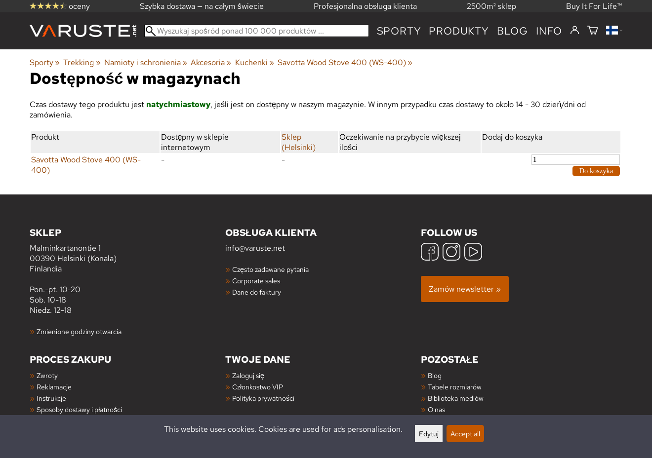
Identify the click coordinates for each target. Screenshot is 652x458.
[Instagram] (451, 253)
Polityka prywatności (263, 398)
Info (549, 31)
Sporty (399, 31)
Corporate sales (256, 280)
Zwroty (47, 375)
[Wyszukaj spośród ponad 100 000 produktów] (256, 31)
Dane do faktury (256, 292)
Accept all (465, 433)
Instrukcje (51, 398)
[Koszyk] (592, 31)
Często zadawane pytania (270, 269)
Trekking (81, 62)
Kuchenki (254, 62)
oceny (60, 6)
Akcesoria (211, 62)
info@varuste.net (255, 248)
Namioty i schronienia (145, 62)
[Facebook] (430, 253)
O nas (436, 409)
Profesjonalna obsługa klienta (365, 6)
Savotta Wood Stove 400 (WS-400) (345, 62)
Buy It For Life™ (594, 6)
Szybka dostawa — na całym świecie (202, 6)
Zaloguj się (248, 375)
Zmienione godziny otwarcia (79, 331)
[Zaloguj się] (574, 31)
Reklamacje (54, 386)
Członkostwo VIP (257, 386)
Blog (435, 375)
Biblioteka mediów (456, 398)
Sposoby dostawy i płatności (79, 409)
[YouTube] (473, 253)
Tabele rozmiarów (455, 386)
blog (512, 31)
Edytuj (429, 433)
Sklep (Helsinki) (299, 142)
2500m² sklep (491, 6)
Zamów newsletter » (465, 289)
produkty (459, 31)
